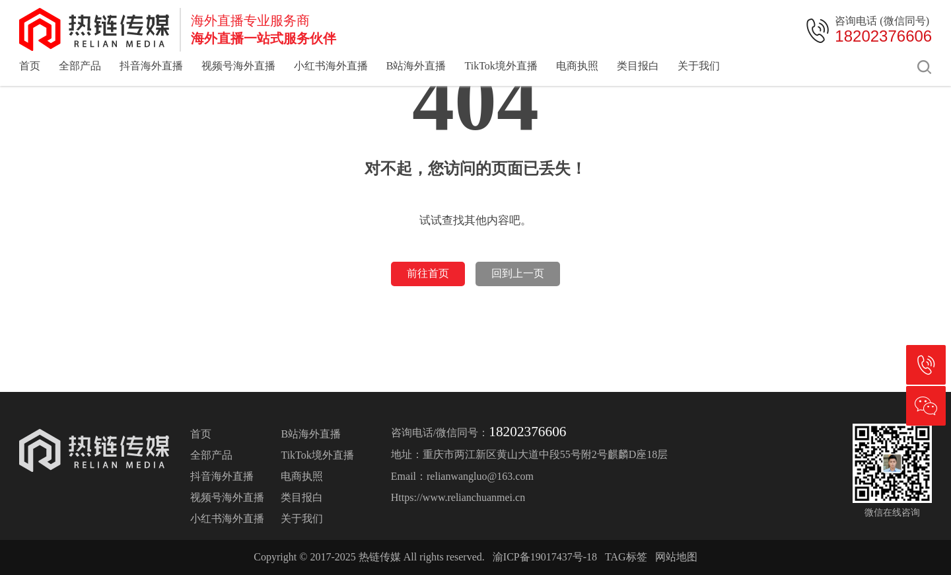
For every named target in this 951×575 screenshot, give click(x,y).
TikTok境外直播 (500, 65)
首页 (29, 65)
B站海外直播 (416, 65)
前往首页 (428, 273)
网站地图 (676, 556)
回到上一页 (517, 273)
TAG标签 (626, 556)
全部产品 (80, 65)
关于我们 (699, 65)
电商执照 (577, 65)
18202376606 (883, 36)
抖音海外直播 (151, 65)
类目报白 (638, 65)
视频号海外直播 (238, 65)
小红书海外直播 (331, 65)
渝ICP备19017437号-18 (545, 556)
